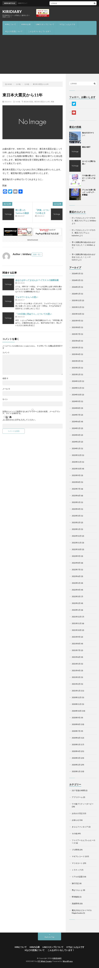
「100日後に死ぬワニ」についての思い (33, 314)
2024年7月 (76, 415)
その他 (17, 101)
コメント (6, 352)
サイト (5, 399)
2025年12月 (77, 300)
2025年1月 (76, 374)
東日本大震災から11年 (42, 101)
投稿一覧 (36, 254)
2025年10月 (77, 314)
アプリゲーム (77, 797)
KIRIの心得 (26, 24)
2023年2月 (76, 522)
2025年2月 (76, 368)
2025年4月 (76, 354)
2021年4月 (76, 670)
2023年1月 (76, 529)
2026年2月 (76, 287)
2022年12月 (77, 536)
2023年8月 (76, 482)
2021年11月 (77, 623)
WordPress (68, 961)
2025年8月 (76, 327)
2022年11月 (77, 543)
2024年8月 (76, 408)
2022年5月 (76, 583)
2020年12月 (77, 697)
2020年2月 (76, 765)
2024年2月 (76, 442)
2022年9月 (76, 556)
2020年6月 (76, 738)
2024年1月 (76, 448)
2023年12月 (77, 455)
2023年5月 (76, 502)
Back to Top (49, 937)
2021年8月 (76, 643)
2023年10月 (77, 469)
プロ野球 (75, 850)
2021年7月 (76, 650)
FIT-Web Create (45, 961)
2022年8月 (76, 563)
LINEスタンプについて (45, 24)
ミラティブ (76, 870)
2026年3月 (76, 280)
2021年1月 (76, 691)
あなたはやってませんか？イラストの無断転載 (37, 280)
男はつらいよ (77, 890)
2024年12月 (77, 381)
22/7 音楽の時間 (78, 790)
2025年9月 (76, 320)
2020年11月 (77, 704)
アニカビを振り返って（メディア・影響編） (89, 192)
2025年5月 (76, 347)
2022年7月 (76, 569)
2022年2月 (76, 603)
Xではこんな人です (67, 24)
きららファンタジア (80, 827)
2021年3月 (76, 677)
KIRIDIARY (12, 11)
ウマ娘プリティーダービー (82, 804)
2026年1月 (76, 294)
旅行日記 (75, 883)
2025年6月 (76, 341)
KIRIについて (10, 24)
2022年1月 (76, 610)
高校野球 (75, 903)
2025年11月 (77, 307)
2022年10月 (77, 549)
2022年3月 (76, 596)
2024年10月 (77, 394)
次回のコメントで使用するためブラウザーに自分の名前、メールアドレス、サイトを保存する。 (31, 412)
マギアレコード (78, 856)
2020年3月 (76, 758)
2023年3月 (76, 516)
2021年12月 (77, 617)
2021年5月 (76, 664)
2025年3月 (76, 361)
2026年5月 (76, 273)
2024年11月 (77, 388)
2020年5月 (76, 744)
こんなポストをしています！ (39, 31)
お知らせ (75, 820)
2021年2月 (76, 684)
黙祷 (52, 101)
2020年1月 (76, 771)
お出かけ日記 (77, 813)
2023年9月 (76, 475)
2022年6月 (76, 576)
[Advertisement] (49, 54)
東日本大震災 (28, 101)
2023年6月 (76, 495)
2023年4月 (76, 509)
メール (6, 389)
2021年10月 (77, 630)
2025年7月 (76, 334)
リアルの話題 (77, 876)
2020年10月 (77, 711)
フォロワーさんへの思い (26, 297)
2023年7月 (76, 489)
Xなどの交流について (14, 31)
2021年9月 (76, 637)
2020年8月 (76, 724)
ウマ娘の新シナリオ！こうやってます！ (89, 178)
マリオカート (77, 863)
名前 (5, 378)
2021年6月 (76, 657)
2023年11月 (77, 462)
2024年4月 (76, 435)
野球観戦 (75, 897)
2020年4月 (76, 751)
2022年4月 (76, 590)
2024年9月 (76, 401)
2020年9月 (76, 717)
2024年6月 (76, 421)
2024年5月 (76, 428)
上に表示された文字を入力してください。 (19, 420)
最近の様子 (86, 147)
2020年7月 (76, 731)
